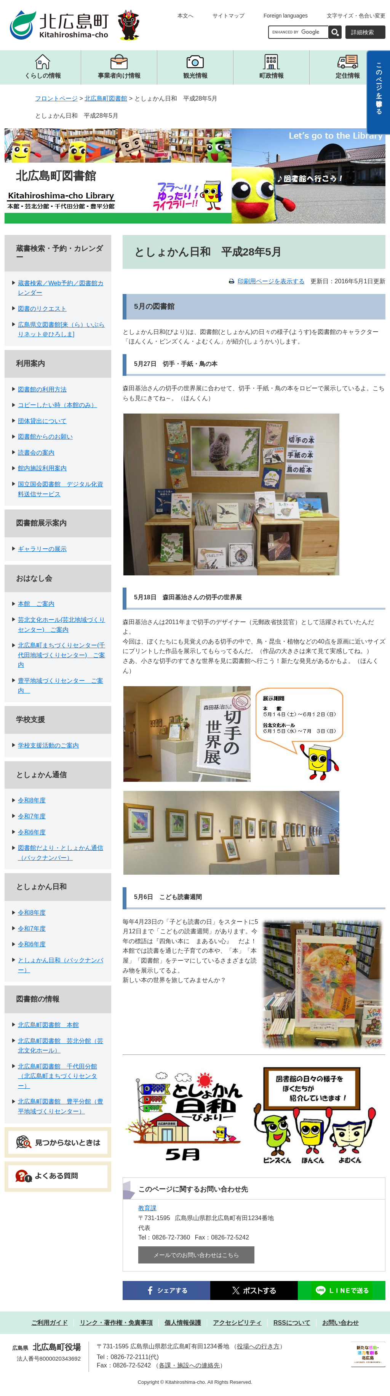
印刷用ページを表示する (271, 281)
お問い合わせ (340, 1322)
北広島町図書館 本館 (48, 1025)
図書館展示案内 (41, 523)
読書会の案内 (36, 452)
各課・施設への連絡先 (189, 1365)
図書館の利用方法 (42, 389)
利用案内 (30, 363)
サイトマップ (229, 16)
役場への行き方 (258, 1346)
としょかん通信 (41, 775)
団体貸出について (42, 421)
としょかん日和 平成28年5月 (76, 115)
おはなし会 (34, 578)
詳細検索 (362, 32)
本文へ (185, 16)
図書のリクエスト (42, 308)
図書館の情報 (37, 999)
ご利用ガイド (49, 1322)
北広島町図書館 (106, 98)
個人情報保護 (183, 1322)
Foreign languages (286, 16)
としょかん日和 (41, 887)
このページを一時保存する (379, 85)
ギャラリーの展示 (42, 549)
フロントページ (56, 98)
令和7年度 (32, 816)
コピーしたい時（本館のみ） (57, 405)
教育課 (147, 1208)
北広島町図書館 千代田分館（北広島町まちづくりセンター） (57, 1076)
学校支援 (30, 720)
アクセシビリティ (237, 1322)
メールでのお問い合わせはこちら (196, 1255)
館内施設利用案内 (42, 468)
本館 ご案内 (36, 604)
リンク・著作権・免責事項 (116, 1322)
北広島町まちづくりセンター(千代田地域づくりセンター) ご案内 (61, 655)
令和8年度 (32, 800)
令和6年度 (32, 832)
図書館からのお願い (45, 436)
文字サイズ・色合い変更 (356, 16)
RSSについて (291, 1322)
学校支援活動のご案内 (48, 745)
